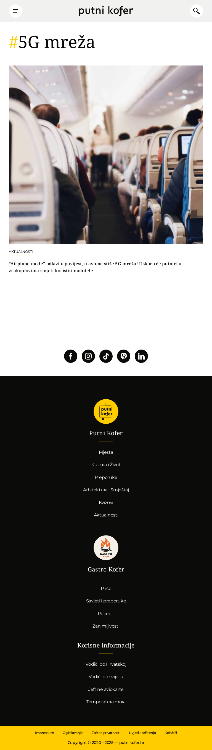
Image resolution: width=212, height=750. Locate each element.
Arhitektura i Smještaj (106, 489)
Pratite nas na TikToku (106, 356)
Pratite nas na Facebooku (70, 356)
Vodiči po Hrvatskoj (106, 664)
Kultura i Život (106, 464)
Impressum (44, 733)
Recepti (106, 613)
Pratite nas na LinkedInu (141, 356)
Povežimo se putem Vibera (123, 356)
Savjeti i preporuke (106, 601)
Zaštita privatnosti (106, 733)
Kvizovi (106, 502)
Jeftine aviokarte (106, 689)
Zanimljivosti (105, 626)
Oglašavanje (73, 733)
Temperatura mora (106, 701)
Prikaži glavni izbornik (15, 11)
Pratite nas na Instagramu (88, 356)
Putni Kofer (106, 11)
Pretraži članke (196, 11)
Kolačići (171, 733)
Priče (106, 588)
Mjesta (106, 452)
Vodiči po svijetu (106, 676)
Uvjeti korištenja (142, 733)
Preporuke (106, 477)
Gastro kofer (106, 548)
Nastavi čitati (106, 169)
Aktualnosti (106, 515)
